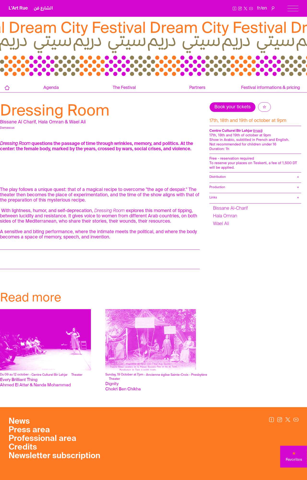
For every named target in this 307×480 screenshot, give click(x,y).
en (264, 8)
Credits (23, 447)
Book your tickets (232, 107)
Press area (29, 430)
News (19, 421)
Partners (197, 88)
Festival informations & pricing (270, 88)
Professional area (42, 439)
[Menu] (293, 8)
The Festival (124, 88)
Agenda (51, 88)
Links (213, 197)
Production (217, 187)
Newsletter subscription (54, 456)
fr (258, 8)
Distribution (217, 177)
